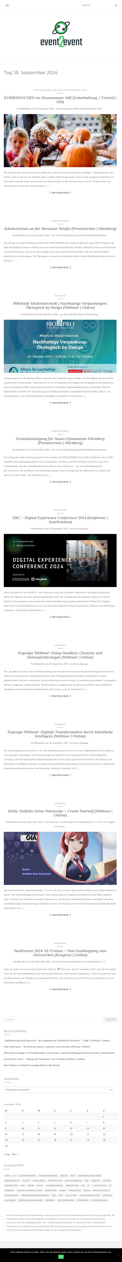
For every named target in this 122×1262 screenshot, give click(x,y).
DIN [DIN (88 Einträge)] (86, 1181)
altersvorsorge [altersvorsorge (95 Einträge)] (27, 1176)
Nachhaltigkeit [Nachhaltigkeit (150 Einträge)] (101, 1190)
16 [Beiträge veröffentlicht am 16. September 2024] (6, 1134)
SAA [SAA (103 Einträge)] (54, 1195)
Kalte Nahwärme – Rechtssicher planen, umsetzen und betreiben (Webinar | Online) (47, 1046)
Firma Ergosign (81, 528)
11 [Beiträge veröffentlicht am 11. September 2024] (38, 1128)
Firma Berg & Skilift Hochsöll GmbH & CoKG (81, 108)
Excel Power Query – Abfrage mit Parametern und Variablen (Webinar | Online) (44, 1059)
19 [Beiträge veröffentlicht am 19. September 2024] (55, 1134)
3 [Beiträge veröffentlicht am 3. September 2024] (22, 1122)
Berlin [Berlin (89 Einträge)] (64, 1176)
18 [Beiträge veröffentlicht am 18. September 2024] (39, 1134)
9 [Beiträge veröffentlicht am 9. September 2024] (5, 1128)
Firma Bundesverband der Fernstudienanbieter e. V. (81, 961)
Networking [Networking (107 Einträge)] (11, 1195)
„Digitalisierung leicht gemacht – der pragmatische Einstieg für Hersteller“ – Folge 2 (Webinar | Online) (57, 1040)
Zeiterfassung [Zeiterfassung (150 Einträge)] (99, 1200)
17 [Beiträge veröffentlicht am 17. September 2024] (23, 1134)
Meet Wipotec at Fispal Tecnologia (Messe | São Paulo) (31, 1065)
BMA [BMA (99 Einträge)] (73, 1176)
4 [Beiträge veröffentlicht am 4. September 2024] (38, 1122)
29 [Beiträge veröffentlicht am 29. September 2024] (104, 1140)
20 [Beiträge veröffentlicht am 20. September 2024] (71, 1134)
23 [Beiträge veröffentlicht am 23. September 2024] (6, 1140)
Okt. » (15, 1154)
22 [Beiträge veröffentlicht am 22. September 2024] (104, 1134)
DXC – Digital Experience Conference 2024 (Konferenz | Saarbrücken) (60, 519)
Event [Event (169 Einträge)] (31, 1186)
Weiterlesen (60, 192)
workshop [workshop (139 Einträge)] (82, 1200)
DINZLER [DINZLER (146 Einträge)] (96, 1181)
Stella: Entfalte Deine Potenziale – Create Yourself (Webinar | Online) (60, 813)
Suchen (110, 1019)
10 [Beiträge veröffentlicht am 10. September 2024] (23, 1128)
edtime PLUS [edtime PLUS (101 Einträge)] (11, 1186)
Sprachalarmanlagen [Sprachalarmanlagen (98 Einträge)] (30, 1200)
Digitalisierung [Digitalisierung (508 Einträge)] (73, 1181)
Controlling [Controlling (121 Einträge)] (55, 1181)
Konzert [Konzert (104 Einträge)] (9, 1190)
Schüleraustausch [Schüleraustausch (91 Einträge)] (90, 1195)
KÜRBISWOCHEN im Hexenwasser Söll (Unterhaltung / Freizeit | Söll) (60, 99)
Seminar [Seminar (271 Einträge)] (107, 1195)
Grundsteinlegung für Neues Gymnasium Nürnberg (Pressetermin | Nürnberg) (60, 440)
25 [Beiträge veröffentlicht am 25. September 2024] (39, 1140)
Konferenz (60, 510)
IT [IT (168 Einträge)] (88, 1186)
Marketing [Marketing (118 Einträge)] (51, 1190)
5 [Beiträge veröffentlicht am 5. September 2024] (54, 1122)
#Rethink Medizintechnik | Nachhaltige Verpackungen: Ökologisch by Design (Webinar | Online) (60, 305)
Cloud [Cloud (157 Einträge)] (26, 1181)
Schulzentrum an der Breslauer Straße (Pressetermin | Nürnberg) (60, 228)
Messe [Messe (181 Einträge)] (63, 1190)
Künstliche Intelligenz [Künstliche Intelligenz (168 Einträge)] (29, 1190)
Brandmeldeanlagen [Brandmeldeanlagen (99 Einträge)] (89, 1176)
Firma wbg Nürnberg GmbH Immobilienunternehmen (81, 235)
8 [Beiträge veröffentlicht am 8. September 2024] (103, 1122)
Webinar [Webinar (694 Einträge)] (50, 1200)
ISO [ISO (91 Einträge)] (83, 1186)
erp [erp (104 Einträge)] (23, 1186)
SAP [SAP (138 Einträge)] (61, 1195)
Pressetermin (60, 221)
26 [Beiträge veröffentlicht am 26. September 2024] (55, 1140)
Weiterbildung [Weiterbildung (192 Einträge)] (66, 1200)
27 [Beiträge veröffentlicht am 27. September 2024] (71, 1140)
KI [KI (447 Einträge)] (110, 1186)
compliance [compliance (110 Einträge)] (39, 1181)
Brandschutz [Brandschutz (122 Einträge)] (12, 1181)
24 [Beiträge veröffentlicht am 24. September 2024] (23, 1140)
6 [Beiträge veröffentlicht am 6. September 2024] (70, 1122)
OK (61, 1257)
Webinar (60, 296)
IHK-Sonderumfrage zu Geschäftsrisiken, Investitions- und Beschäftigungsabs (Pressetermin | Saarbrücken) (59, 1052)
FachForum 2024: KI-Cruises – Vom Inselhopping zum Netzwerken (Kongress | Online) (60, 952)
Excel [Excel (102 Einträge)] (40, 1186)
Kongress (60, 943)
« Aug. (7, 1154)
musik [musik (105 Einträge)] (87, 1190)
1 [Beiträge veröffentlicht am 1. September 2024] (103, 1116)
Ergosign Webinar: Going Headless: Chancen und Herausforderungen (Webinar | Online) (60, 654)
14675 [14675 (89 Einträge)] (7, 1176)
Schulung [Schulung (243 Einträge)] (71, 1195)
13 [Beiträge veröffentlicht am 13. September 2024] (71, 1128)
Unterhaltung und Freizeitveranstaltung (60, 90)
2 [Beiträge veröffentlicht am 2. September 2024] (5, 1122)
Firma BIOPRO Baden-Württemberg (81, 314)
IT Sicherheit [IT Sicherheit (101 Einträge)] (99, 1186)
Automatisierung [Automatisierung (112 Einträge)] (48, 1176)
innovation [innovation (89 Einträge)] (72, 1186)
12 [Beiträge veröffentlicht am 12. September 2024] (55, 1128)
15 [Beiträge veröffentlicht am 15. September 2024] (104, 1128)
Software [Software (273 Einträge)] (10, 1200)
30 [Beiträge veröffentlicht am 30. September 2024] (6, 1146)
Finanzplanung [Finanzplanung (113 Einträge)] (54, 1186)
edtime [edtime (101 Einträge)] (107, 1181)
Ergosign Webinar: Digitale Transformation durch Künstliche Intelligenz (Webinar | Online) (60, 734)
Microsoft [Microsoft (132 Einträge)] (75, 1190)
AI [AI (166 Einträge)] (14, 1176)
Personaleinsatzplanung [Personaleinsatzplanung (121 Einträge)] (35, 1195)
